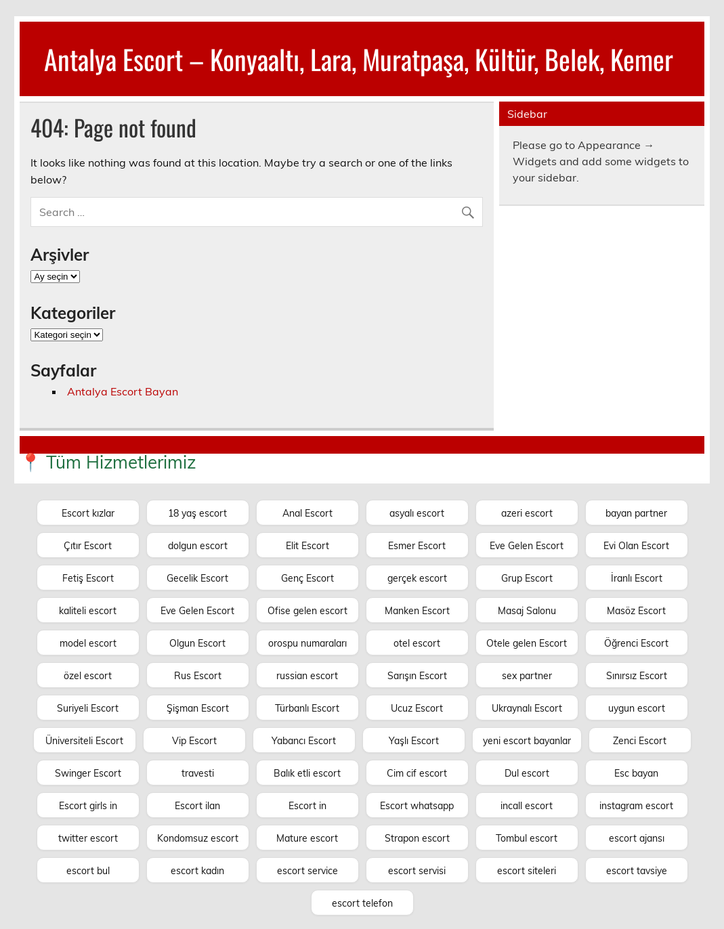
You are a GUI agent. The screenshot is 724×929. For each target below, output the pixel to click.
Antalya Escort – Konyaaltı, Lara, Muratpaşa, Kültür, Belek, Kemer (358, 59)
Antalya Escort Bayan (122, 391)
